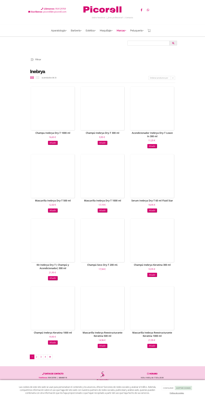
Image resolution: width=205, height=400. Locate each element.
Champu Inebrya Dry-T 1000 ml (52, 132)
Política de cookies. (177, 393)
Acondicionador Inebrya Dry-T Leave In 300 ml (152, 134)
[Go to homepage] (6, 30)
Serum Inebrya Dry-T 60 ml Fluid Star (152, 200)
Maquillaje (106, 30)
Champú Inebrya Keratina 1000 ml (53, 332)
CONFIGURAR (168, 388)
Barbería (76, 30)
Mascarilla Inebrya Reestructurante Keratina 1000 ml (152, 334)
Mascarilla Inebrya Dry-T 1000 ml (102, 200)
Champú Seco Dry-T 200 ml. (102, 264)
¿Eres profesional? (115, 17)
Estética (91, 30)
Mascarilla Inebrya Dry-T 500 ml (53, 200)
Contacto (129, 17)
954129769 (60, 8)
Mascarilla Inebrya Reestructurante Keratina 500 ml (102, 334)
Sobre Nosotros (98, 17)
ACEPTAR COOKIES (183, 388)
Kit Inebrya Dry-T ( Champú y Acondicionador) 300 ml (53, 266)
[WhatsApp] (148, 10)
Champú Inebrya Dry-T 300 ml (102, 132)
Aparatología (59, 30)
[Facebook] (141, 10)
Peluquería (137, 30)
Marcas (121, 30)
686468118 (63, 377)
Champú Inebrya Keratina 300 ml (152, 264)
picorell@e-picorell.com (54, 11)
